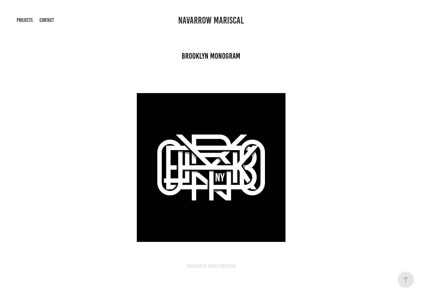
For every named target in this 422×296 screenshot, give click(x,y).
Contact (46, 20)
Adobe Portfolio (221, 266)
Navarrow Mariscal (211, 20)
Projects (25, 20)
